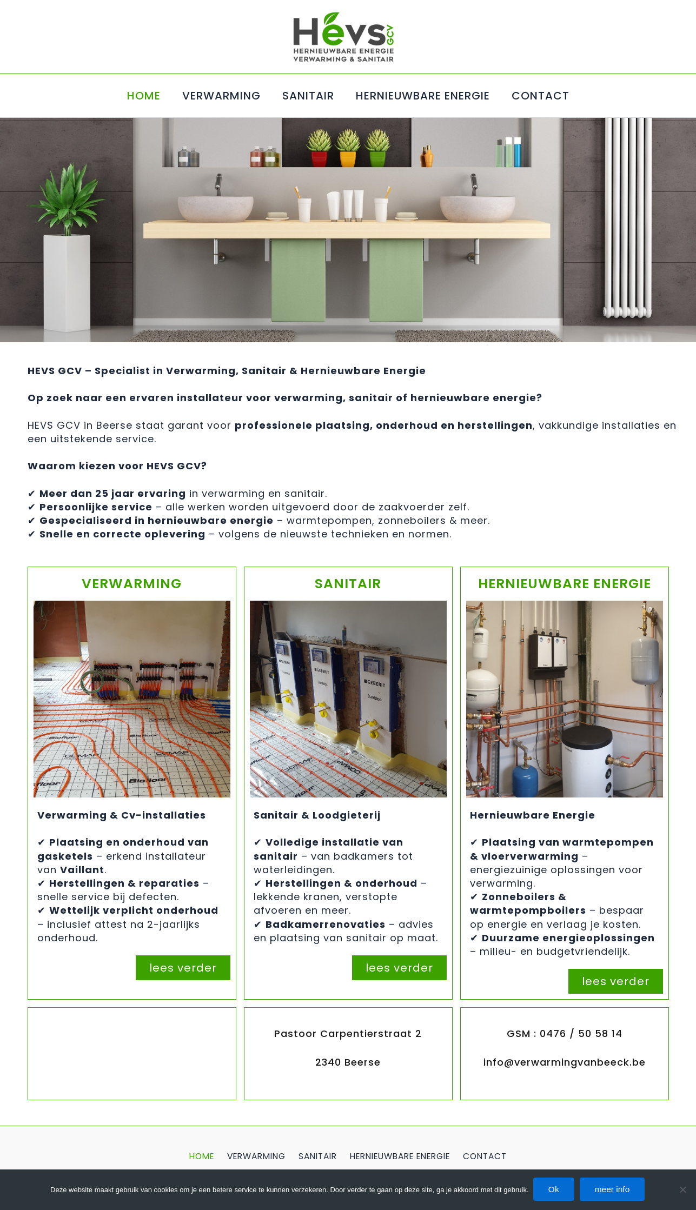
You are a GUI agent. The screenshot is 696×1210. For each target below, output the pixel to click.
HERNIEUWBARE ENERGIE (423, 95)
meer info (614, 1189)
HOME (144, 95)
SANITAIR (308, 95)
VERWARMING (221, 95)
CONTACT (540, 95)
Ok (552, 1189)
